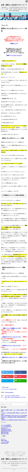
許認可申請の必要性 (6, 429)
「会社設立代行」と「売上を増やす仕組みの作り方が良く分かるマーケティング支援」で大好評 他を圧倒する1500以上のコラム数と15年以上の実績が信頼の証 (14, 463)
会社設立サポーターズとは (10, 451)
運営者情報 (21, 455)
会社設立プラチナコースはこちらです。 (12, 336)
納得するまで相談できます (12, 455)
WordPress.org (4, 443)
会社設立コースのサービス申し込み (18, 454)
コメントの (5, 441)
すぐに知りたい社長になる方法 (12, 395)
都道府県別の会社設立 (6, 430)
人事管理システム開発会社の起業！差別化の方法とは (14, 419)
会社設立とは (4, 428)
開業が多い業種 (5, 387)
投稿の (4, 440)
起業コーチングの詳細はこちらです (11, 328)
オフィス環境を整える (6, 426)
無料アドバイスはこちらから (14, 55)
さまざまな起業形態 (6, 425)
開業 (15, 389)
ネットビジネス (5, 389)
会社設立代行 (11, 389)
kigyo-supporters (9, 392)
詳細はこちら (14, 43)
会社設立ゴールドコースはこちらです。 (12, 345)
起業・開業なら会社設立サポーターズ (14, 5)
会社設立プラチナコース (15, 453)
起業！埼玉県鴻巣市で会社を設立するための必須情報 (14, 415)
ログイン (3, 439)
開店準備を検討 (5, 432)
